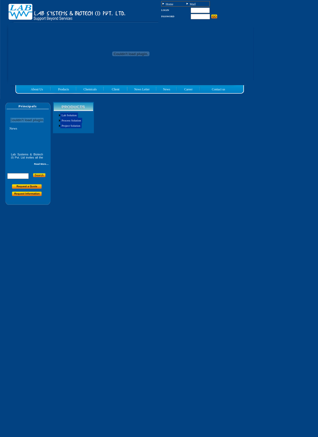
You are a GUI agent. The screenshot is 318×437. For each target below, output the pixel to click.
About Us (37, 89)
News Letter (142, 89)
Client (115, 89)
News (166, 89)
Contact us (218, 89)
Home (169, 4)
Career (188, 89)
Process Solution (71, 120)
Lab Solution (69, 115)
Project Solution (71, 125)
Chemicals (90, 89)
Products (63, 89)
